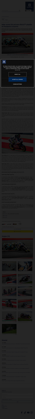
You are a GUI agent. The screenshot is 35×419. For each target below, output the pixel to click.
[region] (17, 73)
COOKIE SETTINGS (17, 84)
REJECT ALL (17, 74)
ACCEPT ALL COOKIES (17, 79)
